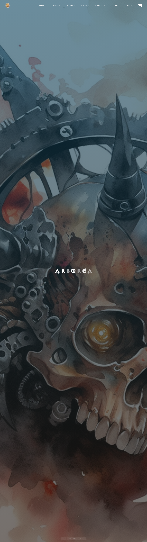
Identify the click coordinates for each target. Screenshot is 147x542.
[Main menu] (140, 5)
